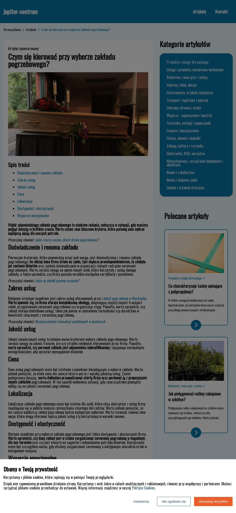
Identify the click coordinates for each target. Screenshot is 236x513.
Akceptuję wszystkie (213, 501)
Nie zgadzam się (174, 501)
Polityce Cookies (143, 488)
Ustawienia (141, 501)
